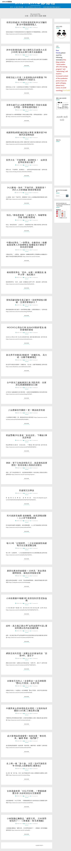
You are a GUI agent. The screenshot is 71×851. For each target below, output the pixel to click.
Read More (27, 38)
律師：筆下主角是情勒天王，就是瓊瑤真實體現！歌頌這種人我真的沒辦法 (26, 464)
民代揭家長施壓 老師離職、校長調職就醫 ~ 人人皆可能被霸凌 (26, 516)
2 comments (34, 165)
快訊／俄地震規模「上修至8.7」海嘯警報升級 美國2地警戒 (27, 216)
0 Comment (35, 54)
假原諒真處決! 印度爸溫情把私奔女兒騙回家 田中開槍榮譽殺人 (26, 23)
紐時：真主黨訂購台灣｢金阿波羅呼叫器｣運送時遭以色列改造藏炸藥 (26, 626)
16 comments (34, 192)
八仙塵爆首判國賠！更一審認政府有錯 (26, 410)
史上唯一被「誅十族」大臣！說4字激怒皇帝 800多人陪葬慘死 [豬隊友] (26, 764)
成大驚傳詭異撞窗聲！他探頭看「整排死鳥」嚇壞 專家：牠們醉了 (26, 737)
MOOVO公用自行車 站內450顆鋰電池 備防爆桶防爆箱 (26, 328)
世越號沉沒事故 (26, 490)
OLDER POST (39, 845)
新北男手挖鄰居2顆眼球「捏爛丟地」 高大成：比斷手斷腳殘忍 (26, 356)
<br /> (62, 108)
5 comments (34, 520)
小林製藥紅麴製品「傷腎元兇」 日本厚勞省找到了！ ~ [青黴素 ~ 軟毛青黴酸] (26, 819)
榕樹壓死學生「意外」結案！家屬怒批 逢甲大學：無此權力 (26, 273)
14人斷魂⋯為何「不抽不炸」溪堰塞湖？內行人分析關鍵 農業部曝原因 (26, 188)
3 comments (34, 305)
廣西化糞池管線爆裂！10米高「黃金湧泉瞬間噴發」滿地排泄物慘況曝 (26, 571)
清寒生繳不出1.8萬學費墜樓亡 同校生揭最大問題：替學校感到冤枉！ (26, 106)
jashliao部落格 (7, 2)
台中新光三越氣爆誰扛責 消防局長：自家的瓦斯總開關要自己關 (26, 383)
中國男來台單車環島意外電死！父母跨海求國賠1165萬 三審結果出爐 (26, 709)
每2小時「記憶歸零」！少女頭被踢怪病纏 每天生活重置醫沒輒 (26, 544)
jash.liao (27, 27)
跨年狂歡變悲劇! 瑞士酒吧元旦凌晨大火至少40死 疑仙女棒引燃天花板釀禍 (26, 51)
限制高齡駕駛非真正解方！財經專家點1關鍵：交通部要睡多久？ (26, 301)
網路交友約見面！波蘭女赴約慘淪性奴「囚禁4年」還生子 (26, 654)
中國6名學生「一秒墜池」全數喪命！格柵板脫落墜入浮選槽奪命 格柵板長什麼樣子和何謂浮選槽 (26, 244)
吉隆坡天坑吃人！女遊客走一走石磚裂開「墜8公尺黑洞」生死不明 (26, 682)
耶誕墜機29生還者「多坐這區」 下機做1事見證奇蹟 (26, 436)
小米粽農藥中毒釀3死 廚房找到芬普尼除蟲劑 (26, 599)
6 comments (34, 796)
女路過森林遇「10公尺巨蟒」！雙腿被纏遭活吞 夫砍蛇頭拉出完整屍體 (26, 792)
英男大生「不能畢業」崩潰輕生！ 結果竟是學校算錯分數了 (26, 161)
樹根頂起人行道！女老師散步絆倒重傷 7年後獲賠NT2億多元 (26, 78)
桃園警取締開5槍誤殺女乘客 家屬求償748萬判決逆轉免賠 (26, 133)
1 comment (35, 27)
